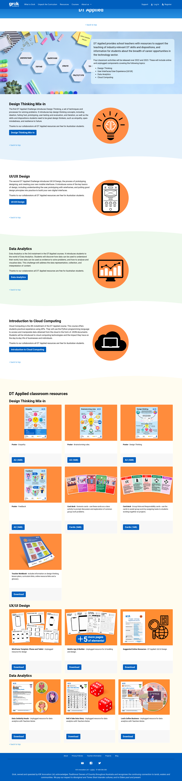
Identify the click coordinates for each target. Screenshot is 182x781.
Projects (108, 756)
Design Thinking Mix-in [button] (23, 132)
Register (167, 4)
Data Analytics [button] (18, 277)
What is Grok (29, 4)
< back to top (91, 25)
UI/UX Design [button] (18, 202)
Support (145, 4)
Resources (64, 4)
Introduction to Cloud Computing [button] (27, 349)
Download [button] (19, 594)
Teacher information (94, 756)
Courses (75, 4)
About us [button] (85, 4)
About (66, 756)
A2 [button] (18, 460)
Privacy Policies (77, 756)
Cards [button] (75, 527)
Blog (116, 756)
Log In (155, 4)
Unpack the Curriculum (47, 4)
